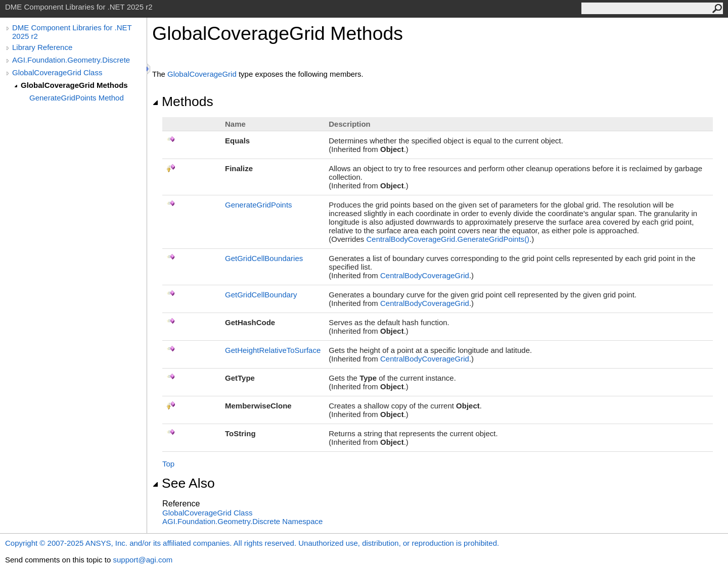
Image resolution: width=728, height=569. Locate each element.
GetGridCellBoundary (261, 294)
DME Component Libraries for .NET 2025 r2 (71, 31)
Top (168, 463)
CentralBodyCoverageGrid (424, 275)
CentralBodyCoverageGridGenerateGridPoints (447, 239)
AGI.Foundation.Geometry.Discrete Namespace (242, 521)
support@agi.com (142, 559)
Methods (182, 101)
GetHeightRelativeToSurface (273, 350)
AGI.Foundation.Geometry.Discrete (71, 60)
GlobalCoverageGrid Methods (74, 85)
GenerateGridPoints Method (76, 97)
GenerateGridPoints (258, 204)
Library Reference (42, 47)
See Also (183, 483)
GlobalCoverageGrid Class (57, 72)
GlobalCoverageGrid (202, 74)
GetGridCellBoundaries (264, 258)
